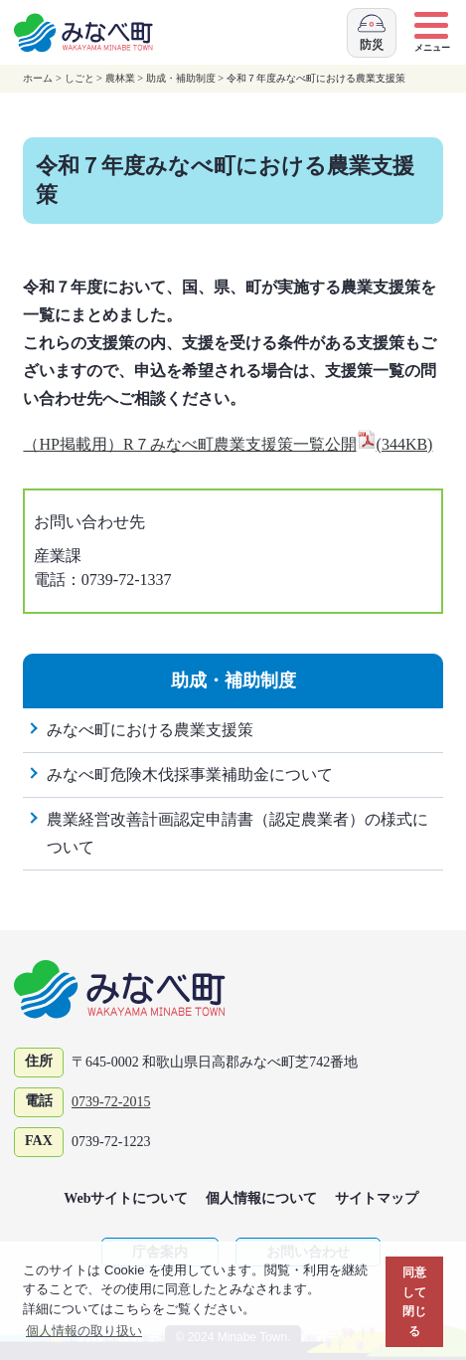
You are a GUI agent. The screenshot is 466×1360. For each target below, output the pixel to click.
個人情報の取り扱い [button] (84, 1330)
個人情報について (261, 1198)
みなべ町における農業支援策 (150, 729)
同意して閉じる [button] (414, 1301)
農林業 (120, 78)
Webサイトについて (126, 1198)
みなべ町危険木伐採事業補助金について (190, 774)
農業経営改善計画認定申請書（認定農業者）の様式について (237, 833)
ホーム (38, 78)
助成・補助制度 (181, 78)
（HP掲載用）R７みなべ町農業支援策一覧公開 (227, 444)
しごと (79, 78)
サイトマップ (376, 1198)
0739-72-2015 (111, 1101)
